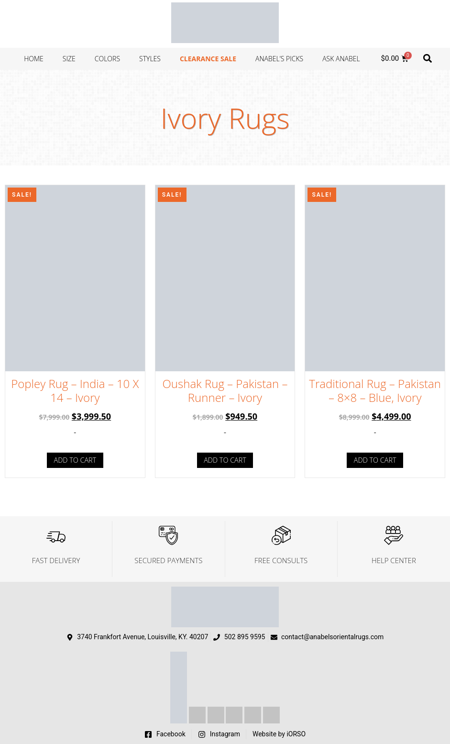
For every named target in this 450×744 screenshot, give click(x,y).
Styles (150, 58)
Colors (107, 58)
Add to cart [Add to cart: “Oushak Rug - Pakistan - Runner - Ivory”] (225, 460)
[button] (428, 58)
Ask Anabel (341, 58)
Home (34, 58)
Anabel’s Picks (279, 58)
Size (69, 58)
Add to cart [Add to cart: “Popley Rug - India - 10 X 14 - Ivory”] (75, 460)
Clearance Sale (208, 58)
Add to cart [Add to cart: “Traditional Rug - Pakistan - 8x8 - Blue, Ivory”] (375, 460)
